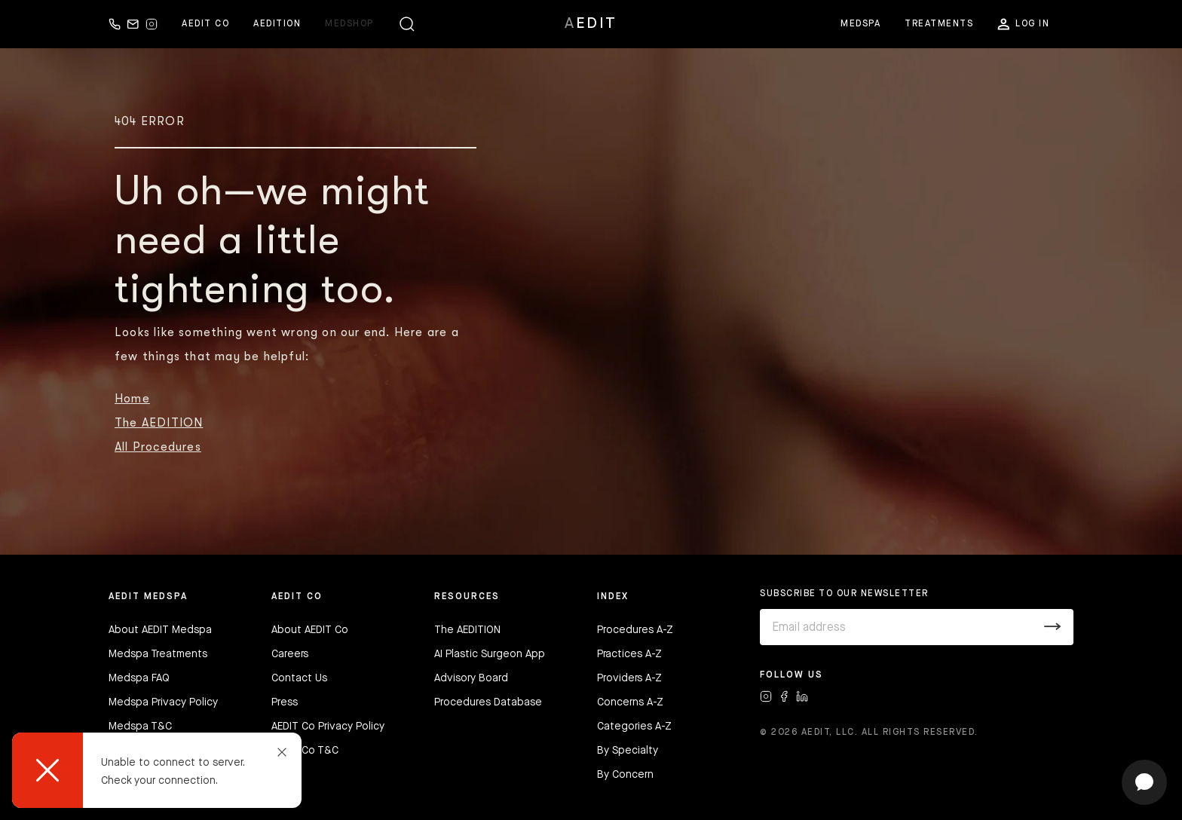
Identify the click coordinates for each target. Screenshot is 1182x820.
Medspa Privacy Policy (163, 702)
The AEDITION (159, 423)
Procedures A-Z (635, 630)
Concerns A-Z (630, 702)
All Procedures (158, 447)
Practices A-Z (629, 654)
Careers (289, 654)
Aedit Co (205, 24)
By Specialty (627, 750)
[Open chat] (1144, 782)
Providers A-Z (629, 678)
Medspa (860, 24)
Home (132, 398)
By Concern (625, 775)
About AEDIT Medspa (160, 630)
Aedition (277, 24)
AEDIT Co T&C (304, 750)
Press (284, 702)
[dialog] (157, 770)
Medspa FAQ (139, 678)
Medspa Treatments (158, 654)
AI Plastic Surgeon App (489, 654)
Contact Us (299, 678)
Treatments (939, 24)
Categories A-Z (634, 726)
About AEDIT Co (309, 630)
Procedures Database (488, 702)
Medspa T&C (140, 726)
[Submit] (1052, 627)
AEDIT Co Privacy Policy (327, 726)
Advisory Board (471, 678)
